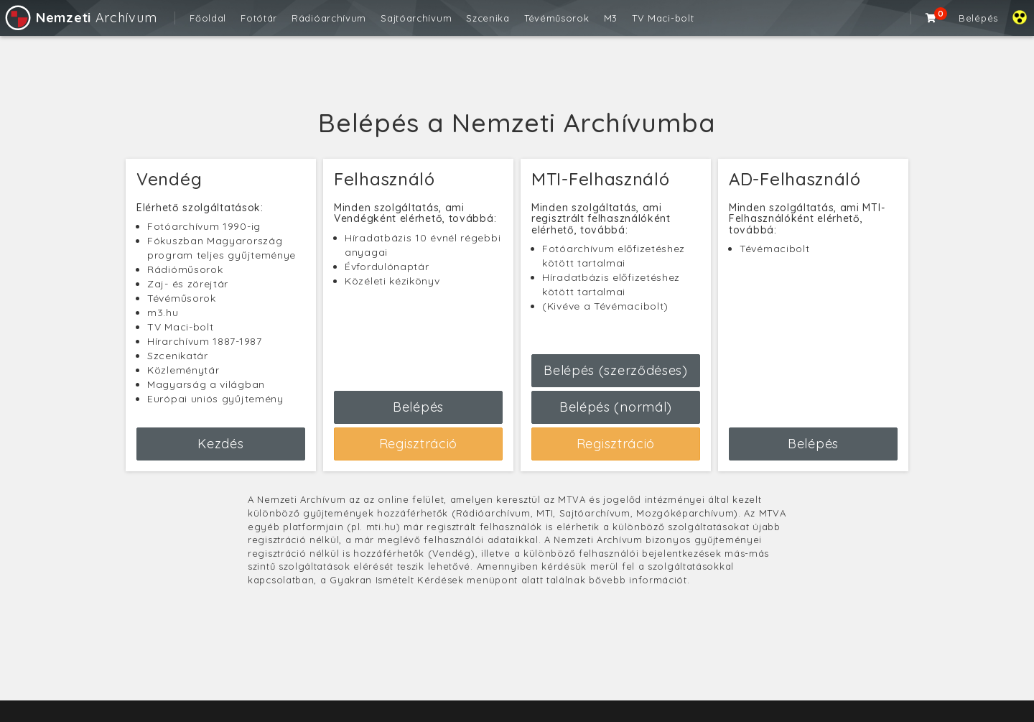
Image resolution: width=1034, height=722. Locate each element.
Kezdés (220, 443)
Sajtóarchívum (416, 18)
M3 (611, 18)
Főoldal (208, 18)
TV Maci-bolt (663, 18)
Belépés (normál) (615, 407)
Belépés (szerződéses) (616, 370)
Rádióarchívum (329, 18)
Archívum (80, 17)
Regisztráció (418, 443)
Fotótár (259, 18)
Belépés (978, 18)
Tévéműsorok (557, 18)
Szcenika (488, 18)
